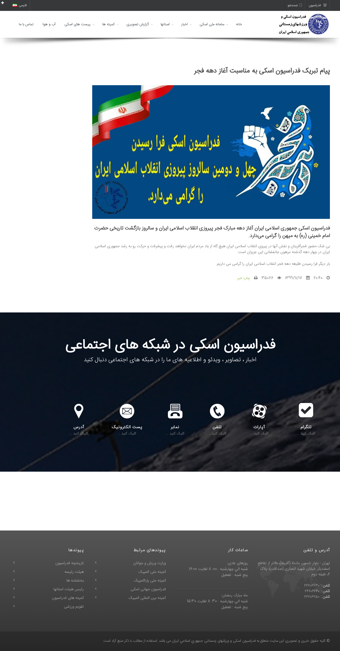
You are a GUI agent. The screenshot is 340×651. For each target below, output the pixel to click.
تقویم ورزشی (74, 606)
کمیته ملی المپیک (152, 572)
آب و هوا (49, 24)
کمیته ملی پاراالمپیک (150, 580)
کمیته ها (108, 24)
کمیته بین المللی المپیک (147, 598)
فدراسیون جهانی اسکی (148, 589)
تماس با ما (26, 24)
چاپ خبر (243, 278)
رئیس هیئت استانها (69, 589)
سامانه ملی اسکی (212, 24)
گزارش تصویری (137, 24)
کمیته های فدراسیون (68, 598)
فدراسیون (318, 5)
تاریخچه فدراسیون (69, 563)
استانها (165, 24)
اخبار (184, 24)
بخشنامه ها (75, 580)
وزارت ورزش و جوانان (149, 563)
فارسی (20, 5)
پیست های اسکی (77, 24)
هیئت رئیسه (74, 572)
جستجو (295, 5)
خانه (239, 24)
